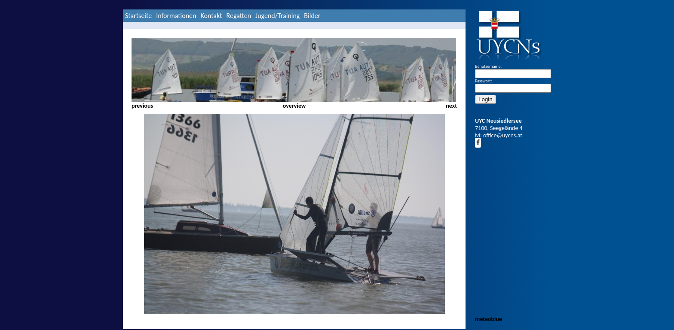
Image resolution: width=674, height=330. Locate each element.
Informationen (176, 16)
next (451, 105)
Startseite (138, 16)
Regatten (239, 16)
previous (142, 105)
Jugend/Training (277, 16)
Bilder (312, 16)
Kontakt (211, 16)
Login (485, 99)
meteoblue (488, 319)
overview (294, 105)
